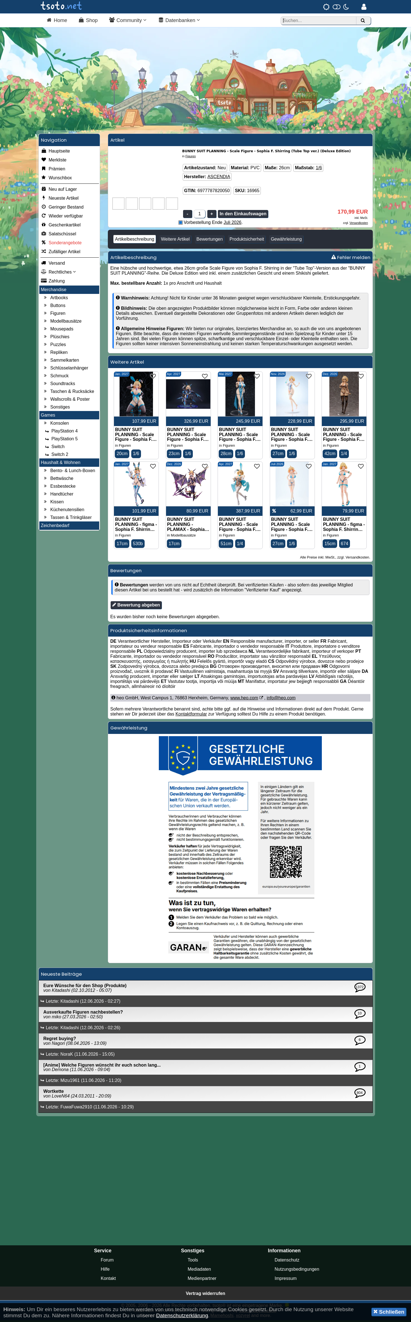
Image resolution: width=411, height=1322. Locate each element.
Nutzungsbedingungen (297, 1270)
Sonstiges (56, 408)
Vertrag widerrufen (205, 1295)
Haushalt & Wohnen (61, 463)
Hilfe (105, 1270)
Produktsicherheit (247, 240)
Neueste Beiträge (61, 975)
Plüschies (56, 338)
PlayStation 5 (61, 440)
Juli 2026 (232, 223)
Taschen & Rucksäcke (68, 393)
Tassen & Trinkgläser (67, 519)
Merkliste (54, 161)
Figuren (54, 315)
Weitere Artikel (175, 240)
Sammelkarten (61, 361)
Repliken (55, 354)
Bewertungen (209, 240)
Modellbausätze (62, 322)
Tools (193, 1261)
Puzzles (54, 346)
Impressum (286, 1280)
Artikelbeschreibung (134, 240)
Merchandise (54, 291)
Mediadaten (199, 1270)
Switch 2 (56, 456)
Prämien (53, 170)
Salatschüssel (58, 235)
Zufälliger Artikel (61, 253)
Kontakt (108, 1280)
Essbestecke (59, 487)
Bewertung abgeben (136, 606)
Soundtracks (59, 385)
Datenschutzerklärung (182, 1315)
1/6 (319, 169)
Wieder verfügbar (62, 217)
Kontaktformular (191, 715)
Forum (107, 1261)
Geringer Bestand (62, 208)
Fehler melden (350, 258)
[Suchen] (362, 21)
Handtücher (58, 495)
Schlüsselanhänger (65, 369)
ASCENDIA (218, 178)
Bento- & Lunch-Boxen (69, 472)
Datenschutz (287, 1261)
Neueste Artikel (60, 199)
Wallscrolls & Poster (66, 400)
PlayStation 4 (61, 432)
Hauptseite (55, 152)
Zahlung (53, 282)
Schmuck (56, 377)
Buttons (54, 307)
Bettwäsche (58, 480)
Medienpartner (202, 1280)
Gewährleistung (286, 240)
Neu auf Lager (59, 191)
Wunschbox (56, 179)
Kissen (53, 503)
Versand (53, 264)
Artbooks (55, 299)
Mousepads (58, 330)
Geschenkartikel (61, 226)
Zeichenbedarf (55, 527)
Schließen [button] (388, 1312)
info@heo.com (281, 699)
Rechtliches (58, 273)
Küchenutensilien (63, 511)
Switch (54, 448)
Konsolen (56, 424)
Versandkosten (358, 224)
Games (48, 416)
